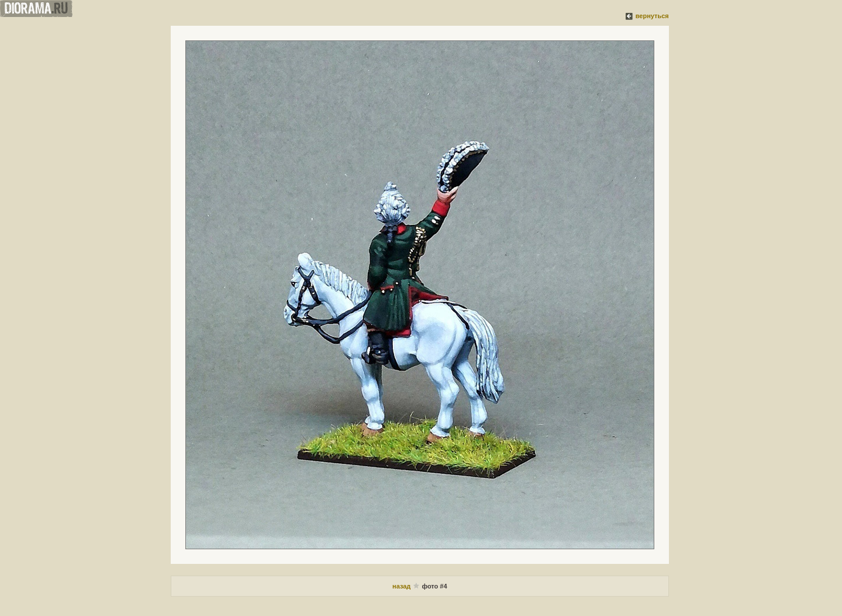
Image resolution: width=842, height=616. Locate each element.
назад (402, 586)
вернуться (652, 15)
